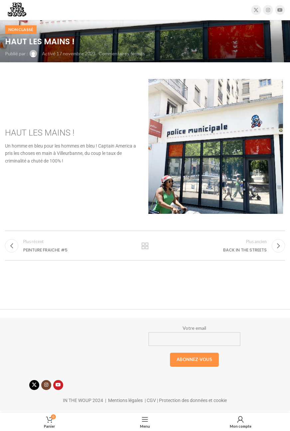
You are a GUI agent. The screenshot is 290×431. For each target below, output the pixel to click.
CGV (151, 402)
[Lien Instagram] (268, 10)
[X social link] (256, 10)
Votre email (194, 337)
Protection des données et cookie (193, 402)
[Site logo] (17, 9)
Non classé (20, 29)
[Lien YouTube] (280, 10)
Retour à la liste (145, 246)
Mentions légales (125, 402)
